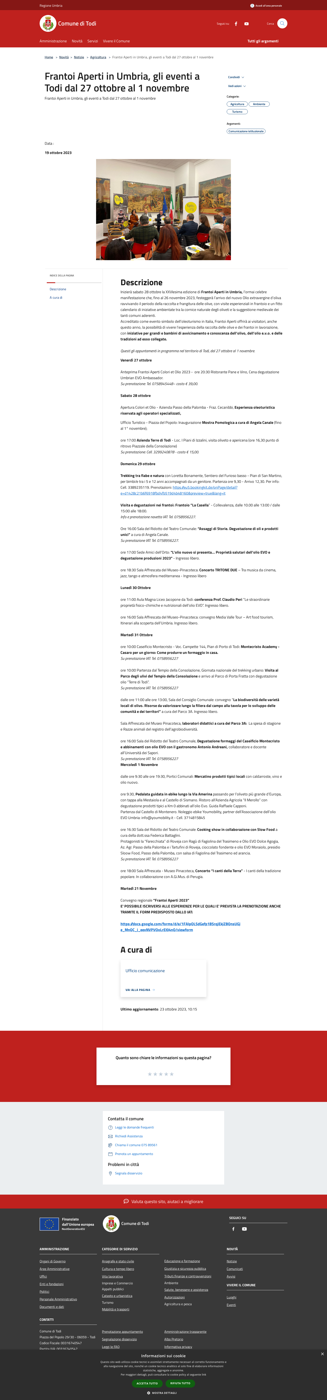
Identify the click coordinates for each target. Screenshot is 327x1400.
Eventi (231, 1304)
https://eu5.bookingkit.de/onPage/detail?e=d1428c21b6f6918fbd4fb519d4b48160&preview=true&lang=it (179, 490)
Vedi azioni (237, 86)
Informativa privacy (178, 1346)
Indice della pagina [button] (62, 275)
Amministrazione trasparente (185, 1331)
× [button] (322, 1354)
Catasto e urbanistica (117, 1295)
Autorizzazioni (174, 1297)
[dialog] (163, 1375)
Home (49, 57)
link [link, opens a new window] (204, 1374)
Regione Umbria (51, 5)
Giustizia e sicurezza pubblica (185, 1268)
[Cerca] (282, 23)
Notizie (79, 57)
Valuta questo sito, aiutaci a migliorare (163, 1201)
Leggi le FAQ (111, 1346)
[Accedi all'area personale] (266, 6)
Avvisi (231, 1276)
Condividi (236, 77)
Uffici (43, 1276)
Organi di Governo (53, 1261)
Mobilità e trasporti (115, 1309)
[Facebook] (234, 23)
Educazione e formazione (182, 1260)
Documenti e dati (52, 1306)
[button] (163, 1393)
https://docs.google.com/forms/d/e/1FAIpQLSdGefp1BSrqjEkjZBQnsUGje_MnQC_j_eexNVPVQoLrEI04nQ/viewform (180, 927)
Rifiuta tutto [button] (180, 1383)
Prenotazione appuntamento (122, 1331)
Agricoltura (98, 57)
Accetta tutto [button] (147, 1383)
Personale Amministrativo (58, 1299)
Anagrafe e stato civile (118, 1261)
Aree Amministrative (55, 1268)
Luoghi (231, 1297)
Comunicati (235, 1268)
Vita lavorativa (112, 1276)
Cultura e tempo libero (118, 1268)
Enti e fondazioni (52, 1283)
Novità (64, 57)
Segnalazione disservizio (119, 1339)
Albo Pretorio (173, 1339)
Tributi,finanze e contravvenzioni (187, 1276)
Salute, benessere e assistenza (186, 1289)
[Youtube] (245, 23)
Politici (44, 1291)
